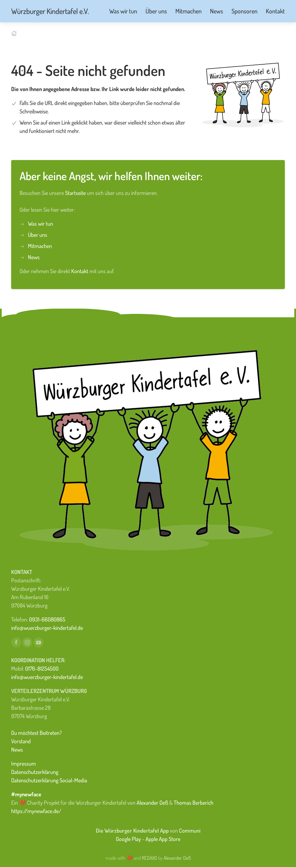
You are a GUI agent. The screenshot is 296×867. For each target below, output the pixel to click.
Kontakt (80, 271)
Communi (189, 830)
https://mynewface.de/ (36, 810)
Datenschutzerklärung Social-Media (49, 780)
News (34, 257)
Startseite (76, 192)
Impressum (23, 763)
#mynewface (26, 794)
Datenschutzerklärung (34, 771)
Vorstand (21, 741)
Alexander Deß (152, 802)
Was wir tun (40, 223)
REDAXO (149, 858)
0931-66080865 (47, 619)
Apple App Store (162, 838)
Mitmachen (40, 245)
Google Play (128, 838)
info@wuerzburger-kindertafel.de (47, 627)
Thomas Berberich (193, 802)
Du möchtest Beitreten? (36, 732)
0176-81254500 (42, 668)
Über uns (37, 234)
